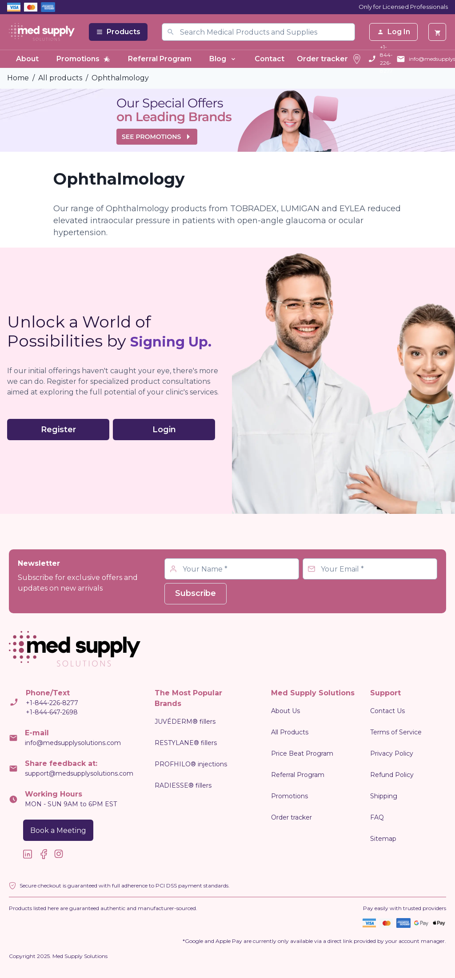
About (27, 59)
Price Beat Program (302, 753)
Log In (393, 32)
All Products (289, 732)
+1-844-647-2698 (52, 712)
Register (58, 429)
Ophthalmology (120, 78)
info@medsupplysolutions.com (73, 743)
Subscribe (195, 593)
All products (60, 78)
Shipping (383, 796)
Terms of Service (396, 732)
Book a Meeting (58, 830)
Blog (223, 59)
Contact (269, 59)
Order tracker (329, 59)
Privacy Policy (391, 753)
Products (118, 32)
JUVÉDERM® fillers (185, 722)
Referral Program (160, 59)
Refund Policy (392, 775)
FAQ (377, 817)
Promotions (83, 59)
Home (18, 78)
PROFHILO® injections (191, 764)
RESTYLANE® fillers (186, 743)
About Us (285, 711)
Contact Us (387, 711)
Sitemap (383, 839)
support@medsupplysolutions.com (79, 773)
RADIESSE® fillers (183, 785)
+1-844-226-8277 (386, 58)
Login (164, 429)
